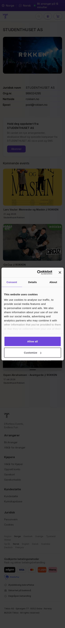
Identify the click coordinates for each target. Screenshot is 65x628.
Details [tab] (32, 281)
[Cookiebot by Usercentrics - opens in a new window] (38, 272)
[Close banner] (60, 272)
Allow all (32, 341)
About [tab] (53, 281)
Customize (32, 352)
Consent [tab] (11, 281)
